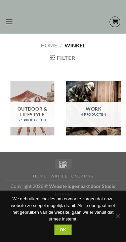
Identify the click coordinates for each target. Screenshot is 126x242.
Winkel (58, 175)
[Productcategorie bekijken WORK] (93, 108)
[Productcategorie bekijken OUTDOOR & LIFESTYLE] (32, 108)
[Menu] (9, 21)
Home (49, 45)
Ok (63, 230)
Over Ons (82, 175)
